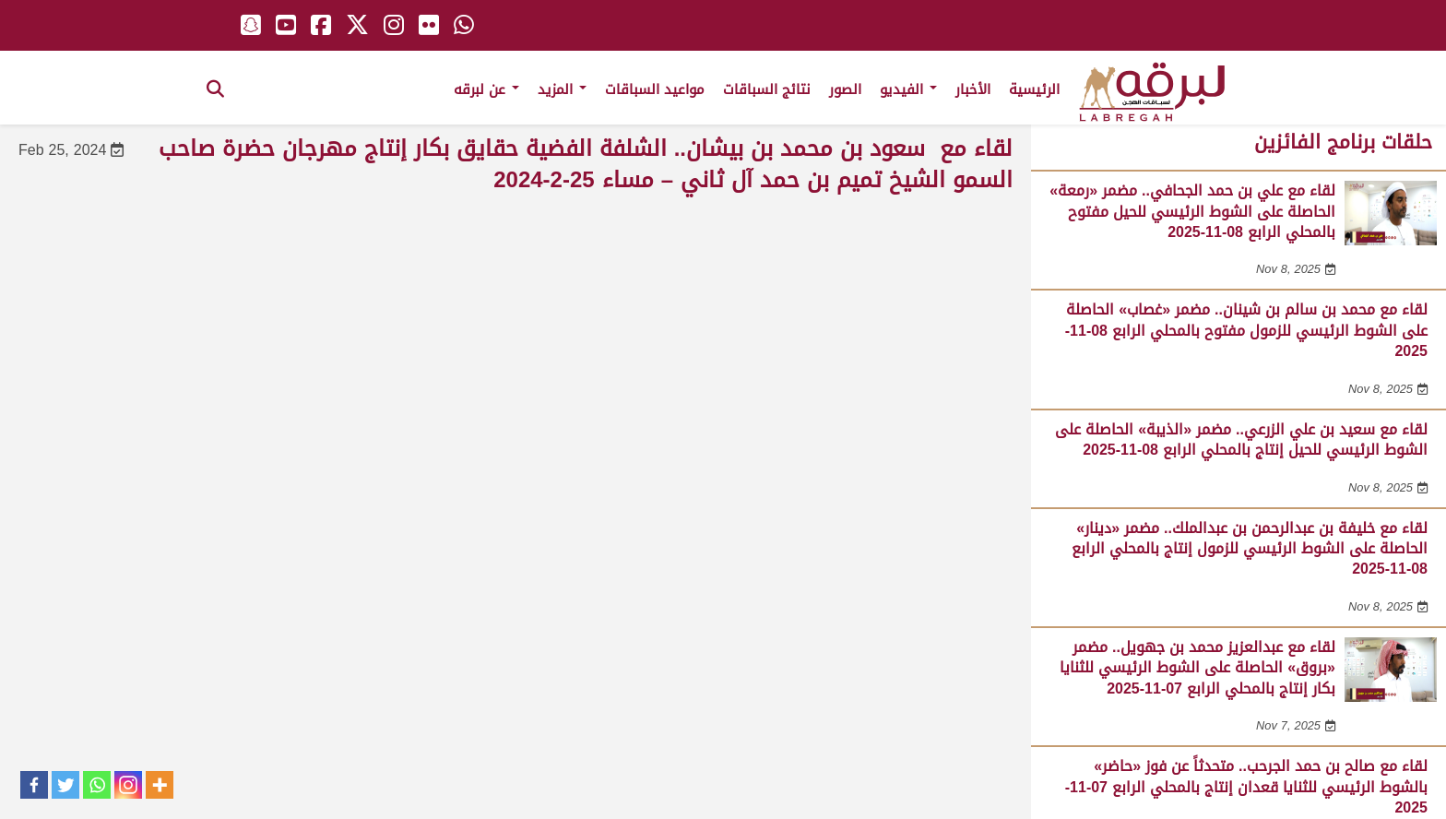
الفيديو (908, 89)
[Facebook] (34, 785)
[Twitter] (65, 785)
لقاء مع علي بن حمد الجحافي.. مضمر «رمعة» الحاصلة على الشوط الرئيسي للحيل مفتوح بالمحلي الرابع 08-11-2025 (1192, 211)
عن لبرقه (486, 89)
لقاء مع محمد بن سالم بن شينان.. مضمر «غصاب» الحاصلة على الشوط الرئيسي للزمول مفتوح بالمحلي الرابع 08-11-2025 (1246, 330)
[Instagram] (128, 785)
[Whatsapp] (97, 785)
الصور (845, 89)
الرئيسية (1034, 89)
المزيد (562, 89)
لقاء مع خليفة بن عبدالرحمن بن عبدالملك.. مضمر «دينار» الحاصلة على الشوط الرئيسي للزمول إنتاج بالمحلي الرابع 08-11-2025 (1250, 549)
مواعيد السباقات (655, 89)
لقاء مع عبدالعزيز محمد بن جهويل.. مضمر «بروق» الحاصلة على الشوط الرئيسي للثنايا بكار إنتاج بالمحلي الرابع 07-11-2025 (1197, 668)
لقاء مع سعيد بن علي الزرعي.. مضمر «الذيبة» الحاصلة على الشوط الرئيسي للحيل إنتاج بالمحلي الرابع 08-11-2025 (1241, 439)
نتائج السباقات (767, 89)
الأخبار (972, 89)
